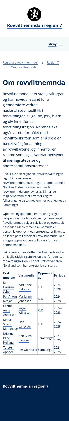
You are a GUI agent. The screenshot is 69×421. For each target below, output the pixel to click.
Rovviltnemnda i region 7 (26, 386)
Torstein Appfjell (8, 349)
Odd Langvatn (25, 324)
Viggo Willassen (25, 310)
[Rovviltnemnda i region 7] (34, 18)
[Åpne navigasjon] (56, 44)
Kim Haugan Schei (8, 287)
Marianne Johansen (25, 298)
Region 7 (53, 62)
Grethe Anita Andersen (9, 310)
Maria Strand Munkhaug (10, 324)
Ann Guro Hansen (25, 338)
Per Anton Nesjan (10, 298)
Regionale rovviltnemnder (20, 62)
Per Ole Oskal (28, 350)
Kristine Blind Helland (8, 338)
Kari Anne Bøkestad (25, 287)
